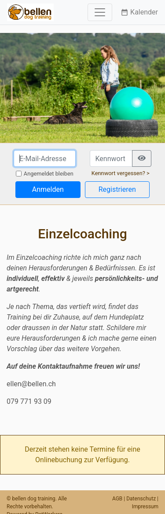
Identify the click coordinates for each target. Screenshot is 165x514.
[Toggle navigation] (100, 12)
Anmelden (48, 189)
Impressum (145, 506)
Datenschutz (141, 499)
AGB (117, 499)
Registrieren (117, 189)
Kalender (139, 12)
